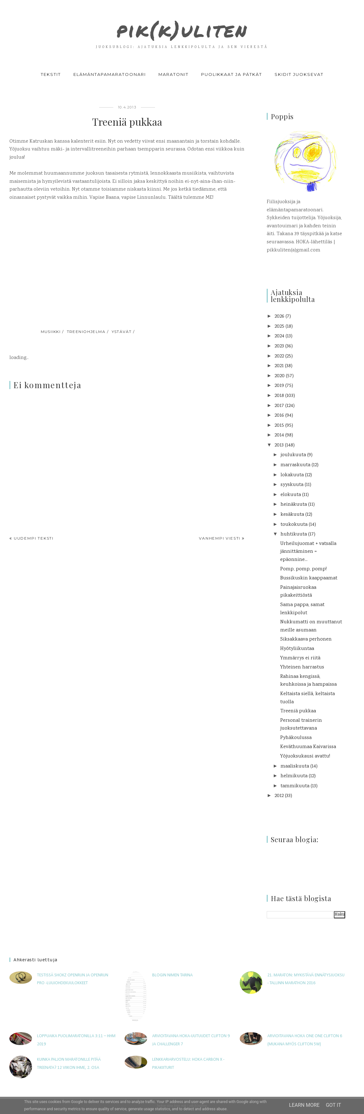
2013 (279, 445)
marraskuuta (295, 465)
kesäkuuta (292, 514)
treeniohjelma (86, 331)
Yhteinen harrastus (302, 667)
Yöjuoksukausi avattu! (305, 756)
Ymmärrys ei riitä (300, 658)
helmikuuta (294, 776)
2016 (279, 415)
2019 (279, 385)
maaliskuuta (295, 766)
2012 (279, 796)
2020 (280, 376)
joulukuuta (293, 455)
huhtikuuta (294, 534)
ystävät (122, 331)
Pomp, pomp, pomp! (303, 569)
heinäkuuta (294, 504)
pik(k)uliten (182, 26)
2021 (279, 366)
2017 (279, 405)
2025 (279, 326)
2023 (279, 346)
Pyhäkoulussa (296, 738)
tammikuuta (295, 786)
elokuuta (291, 495)
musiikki (51, 331)
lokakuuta (292, 475)
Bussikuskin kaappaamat (308, 578)
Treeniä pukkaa (298, 711)
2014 (279, 435)
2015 (279, 425)
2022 (279, 356)
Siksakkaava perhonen (306, 639)
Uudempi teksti (34, 538)
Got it (333, 1105)
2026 (279, 316)
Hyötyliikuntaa (297, 648)
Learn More (304, 1105)
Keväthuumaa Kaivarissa (308, 747)
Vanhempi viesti (219, 538)
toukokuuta (294, 524)
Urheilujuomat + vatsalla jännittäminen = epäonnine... (308, 551)
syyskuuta (292, 484)
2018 (279, 395)
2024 (279, 336)
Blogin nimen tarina (172, 975)
